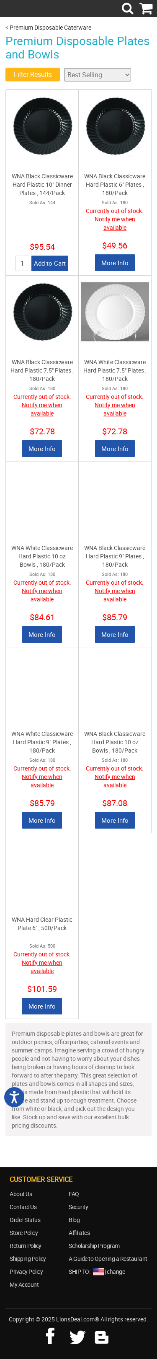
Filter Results (33, 74)
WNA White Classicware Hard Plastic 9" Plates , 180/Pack (42, 742)
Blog (74, 1220)
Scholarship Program (94, 1246)
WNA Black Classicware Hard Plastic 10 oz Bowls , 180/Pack (114, 742)
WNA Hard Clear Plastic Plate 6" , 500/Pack (42, 923)
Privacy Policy (26, 1271)
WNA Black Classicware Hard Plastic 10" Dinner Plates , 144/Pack (42, 184)
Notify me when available (115, 223)
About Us (21, 1194)
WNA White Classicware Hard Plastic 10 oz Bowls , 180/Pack (42, 556)
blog (102, 1335)
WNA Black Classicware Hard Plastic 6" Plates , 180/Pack (114, 184)
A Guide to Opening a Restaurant (108, 1259)
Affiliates (79, 1233)
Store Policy (24, 1233)
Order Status (25, 1220)
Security (78, 1207)
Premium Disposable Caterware (50, 27)
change (116, 1271)
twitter (79, 1335)
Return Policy (25, 1246)
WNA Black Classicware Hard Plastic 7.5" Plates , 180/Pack (42, 370)
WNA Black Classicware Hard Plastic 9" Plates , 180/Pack (114, 556)
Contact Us (23, 1207)
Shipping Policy (28, 1259)
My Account (24, 1284)
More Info (115, 263)
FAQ (74, 1194)
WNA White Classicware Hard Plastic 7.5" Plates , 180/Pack (115, 370)
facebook (56, 1335)
